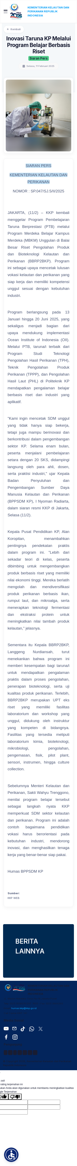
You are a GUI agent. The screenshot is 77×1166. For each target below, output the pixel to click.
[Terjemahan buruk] (15, 1097)
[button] (11, 1155)
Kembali (14, 29)
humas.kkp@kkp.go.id (24, 1008)
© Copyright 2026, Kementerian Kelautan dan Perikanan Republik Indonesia (37, 1063)
